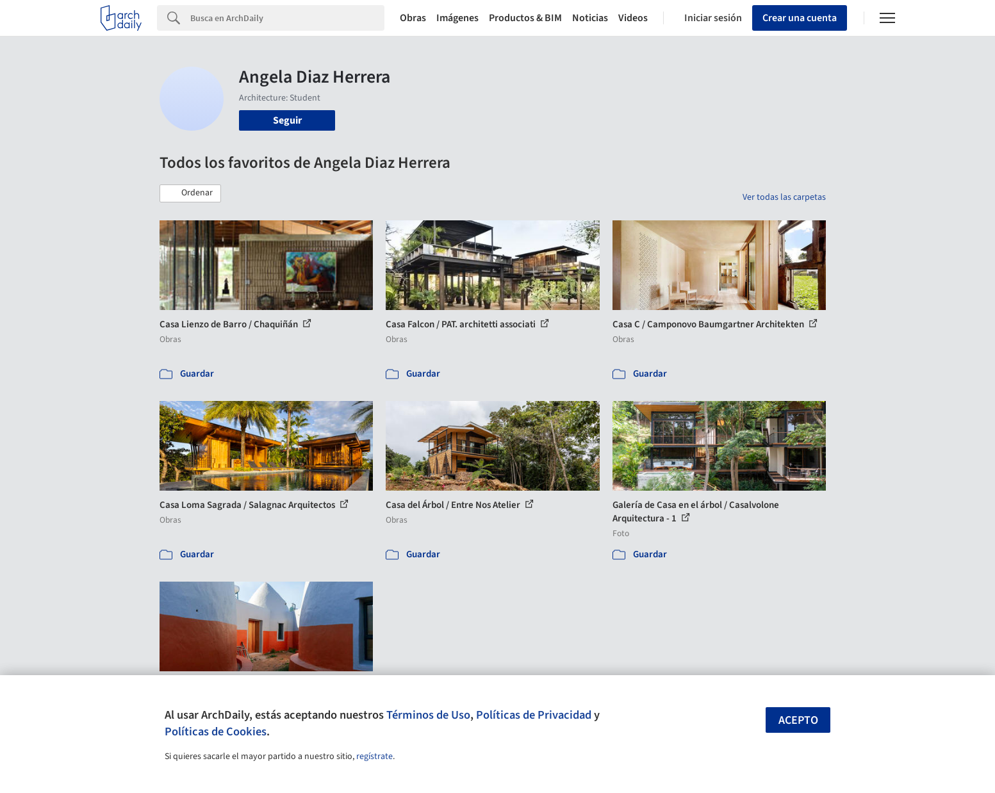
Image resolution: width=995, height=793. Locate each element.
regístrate (374, 756)
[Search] (287, 18)
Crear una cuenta (799, 18)
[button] (190, 193)
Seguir (287, 120)
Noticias (590, 18)
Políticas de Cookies (216, 731)
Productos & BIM (525, 18)
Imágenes (457, 18)
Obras (413, 18)
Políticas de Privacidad (533, 715)
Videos (633, 18)
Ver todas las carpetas (784, 197)
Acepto (798, 720)
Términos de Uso (428, 715)
